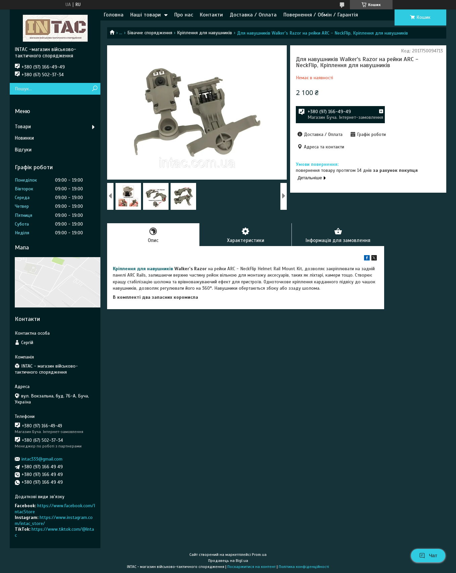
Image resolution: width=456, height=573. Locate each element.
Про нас (183, 14)
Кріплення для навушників (204, 33)
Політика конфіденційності (304, 566)
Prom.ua (259, 554)
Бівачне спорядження (149, 33)
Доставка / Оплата (253, 14)
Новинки (24, 138)
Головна (114, 14)
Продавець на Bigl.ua (228, 560)
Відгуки (23, 150)
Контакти (211, 14)
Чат (428, 556)
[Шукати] (94, 89)
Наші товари (145, 14)
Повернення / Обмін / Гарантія (320, 14)
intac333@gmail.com (41, 459)
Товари (23, 127)
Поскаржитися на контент (251, 566)
